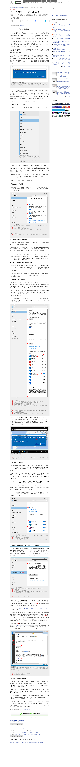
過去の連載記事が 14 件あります (17, 736)
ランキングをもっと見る (66, 66)
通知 (23, 20)
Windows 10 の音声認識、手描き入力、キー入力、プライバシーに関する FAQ (29, 608)
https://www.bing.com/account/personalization (20, 625)
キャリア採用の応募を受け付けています (59, 15)
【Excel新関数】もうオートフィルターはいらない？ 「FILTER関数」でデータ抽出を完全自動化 (61, 63)
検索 (69, 9)
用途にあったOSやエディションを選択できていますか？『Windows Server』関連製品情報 (26, 742)
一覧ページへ (68, 96)
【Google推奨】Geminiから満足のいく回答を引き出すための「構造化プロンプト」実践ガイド (61, 26)
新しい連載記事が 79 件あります (17, 724)
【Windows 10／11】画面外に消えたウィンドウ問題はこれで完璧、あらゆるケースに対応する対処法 (61, 55)
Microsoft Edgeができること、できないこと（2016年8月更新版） (27, 732)
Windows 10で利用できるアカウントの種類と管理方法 (25, 728)
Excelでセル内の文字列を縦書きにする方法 (61, 51)
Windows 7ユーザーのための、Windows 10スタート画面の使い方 (27, 734)
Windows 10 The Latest (25, 709)
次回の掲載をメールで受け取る (16, 721)
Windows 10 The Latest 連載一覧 (17, 720)
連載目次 (22, 25)
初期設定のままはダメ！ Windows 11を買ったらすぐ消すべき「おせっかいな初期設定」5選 (61, 35)
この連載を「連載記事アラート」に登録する (29, 713)
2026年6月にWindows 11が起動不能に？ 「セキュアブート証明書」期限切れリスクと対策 (61, 30)
